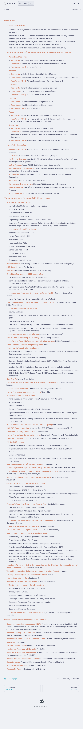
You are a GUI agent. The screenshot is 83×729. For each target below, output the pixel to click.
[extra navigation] (78, 3)
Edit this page (10, 679)
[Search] (26, 3)
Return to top (77, 9)
